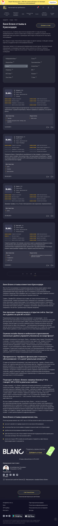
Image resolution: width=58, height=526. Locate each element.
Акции (36, 14)
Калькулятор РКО (30, 14)
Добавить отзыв (45, 25)
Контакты (5, 510)
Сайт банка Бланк (29, 492)
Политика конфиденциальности (38, 505)
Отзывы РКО (52, 14)
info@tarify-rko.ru (8, 502)
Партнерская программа (36, 502)
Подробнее (53, 2)
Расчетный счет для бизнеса (14, 7)
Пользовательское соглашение (38, 508)
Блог (4, 505)
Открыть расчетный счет (6, 14)
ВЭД (23, 14)
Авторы (31, 510)
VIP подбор (6, 508)
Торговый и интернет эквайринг (15, 14)
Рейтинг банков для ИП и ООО (44, 14)
